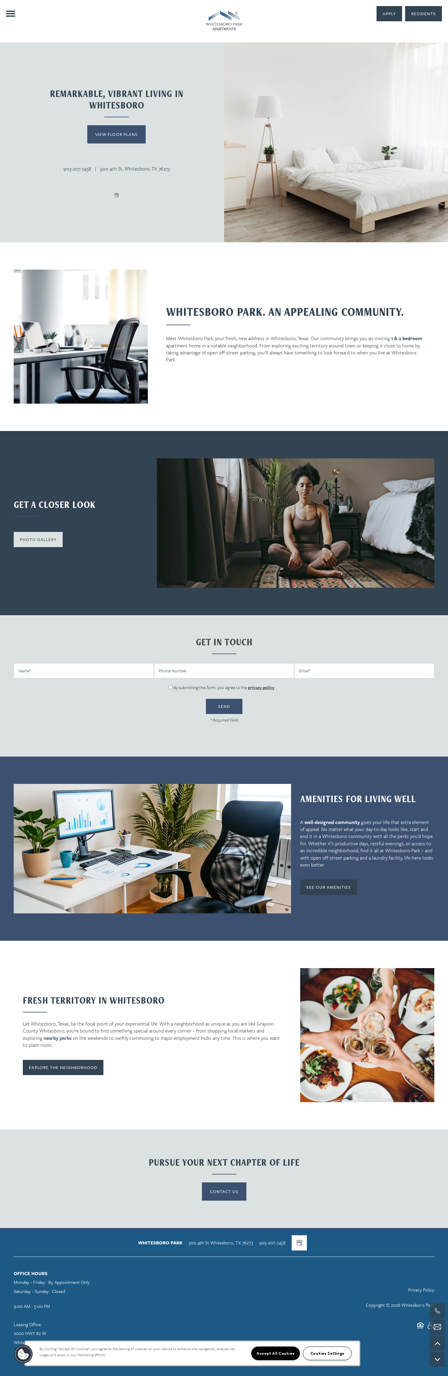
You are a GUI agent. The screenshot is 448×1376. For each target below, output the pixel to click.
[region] (192, 1353)
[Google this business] (116, 195)
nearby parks (57, 1038)
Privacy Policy (421, 1289)
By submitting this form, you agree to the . (224, 687)
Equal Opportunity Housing (420, 1328)
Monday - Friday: (30, 1282)
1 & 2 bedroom (406, 338)
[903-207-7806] (437, 1311)
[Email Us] (437, 1327)
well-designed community (332, 822)
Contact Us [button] (224, 1191)
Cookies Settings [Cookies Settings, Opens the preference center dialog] (328, 1353)
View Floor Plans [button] (116, 134)
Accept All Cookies (276, 1353)
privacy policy (261, 687)
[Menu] (10, 13)
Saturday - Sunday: (32, 1291)
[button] (423, 13)
